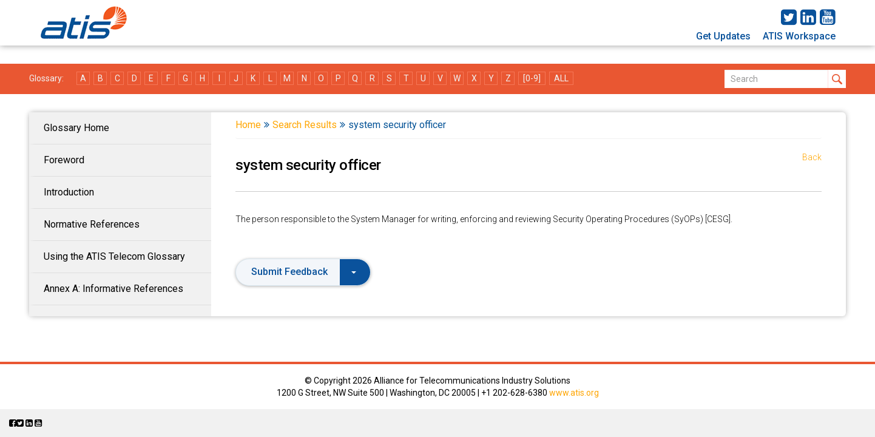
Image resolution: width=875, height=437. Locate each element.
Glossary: (46, 78)
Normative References (92, 224)
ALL (561, 78)
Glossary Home (76, 128)
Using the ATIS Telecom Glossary (114, 256)
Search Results (304, 124)
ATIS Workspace (799, 36)
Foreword (64, 160)
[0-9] (532, 78)
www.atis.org (574, 393)
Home (248, 124)
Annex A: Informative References (113, 288)
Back (812, 157)
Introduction (69, 192)
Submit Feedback (303, 271)
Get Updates (723, 36)
